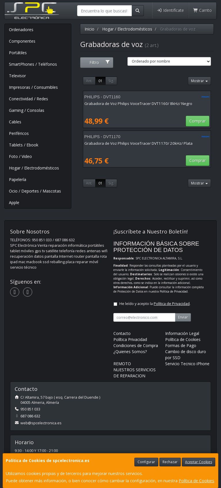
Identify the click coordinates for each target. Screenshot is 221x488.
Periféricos (19, 133)
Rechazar (170, 461)
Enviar (183, 317)
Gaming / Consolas (26, 110)
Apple (14, 202)
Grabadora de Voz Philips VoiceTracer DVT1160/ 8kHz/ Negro (138, 103)
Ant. (89, 80)
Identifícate (170, 10)
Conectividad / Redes (28, 98)
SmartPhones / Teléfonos (33, 64)
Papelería (17, 179)
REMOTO (122, 363)
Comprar (197, 121)
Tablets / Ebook (23, 145)
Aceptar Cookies (198, 461)
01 (100, 80)
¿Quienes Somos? (130, 351)
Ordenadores (21, 29)
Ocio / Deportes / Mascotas (35, 191)
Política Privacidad (130, 339)
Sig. (111, 80)
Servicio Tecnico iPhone (187, 363)
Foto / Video (20, 156)
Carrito (202, 10)
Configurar (146, 461)
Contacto (122, 333)
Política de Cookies (196, 480)
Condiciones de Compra (135, 345)
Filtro (99, 62)
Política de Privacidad (174, 291)
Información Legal (182, 333)
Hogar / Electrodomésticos (34, 168)
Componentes (22, 41)
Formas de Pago (180, 345)
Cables (15, 122)
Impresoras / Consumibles (33, 87)
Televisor (17, 75)
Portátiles (18, 52)
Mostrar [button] (199, 80)
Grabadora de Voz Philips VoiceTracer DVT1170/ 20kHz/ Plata (138, 143)
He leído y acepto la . (154, 303)
